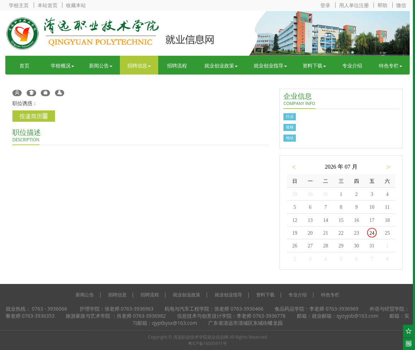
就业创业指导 (270, 65)
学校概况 (62, 65)
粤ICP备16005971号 (207, 343)
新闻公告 (100, 65)
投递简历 (34, 116)
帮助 (382, 5)
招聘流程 (177, 65)
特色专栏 (390, 65)
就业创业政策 (221, 65)
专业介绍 (352, 65)
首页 (24, 65)
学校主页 (19, 5)
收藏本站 (76, 5)
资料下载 (314, 65)
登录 (325, 5)
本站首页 (47, 5)
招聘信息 (139, 65)
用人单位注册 (354, 5)
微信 (401, 5)
